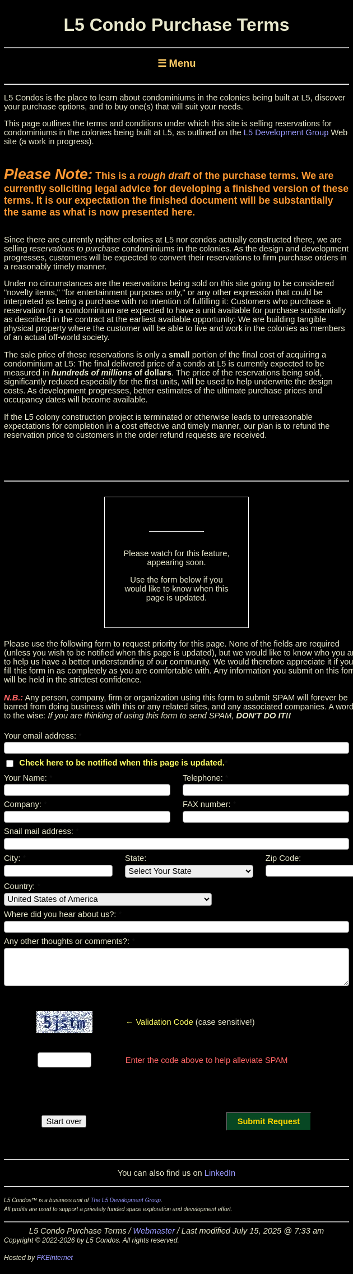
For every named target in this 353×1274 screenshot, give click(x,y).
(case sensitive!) (190, 1022)
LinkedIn (220, 1172)
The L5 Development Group (125, 1200)
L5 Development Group (286, 132)
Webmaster (154, 1230)
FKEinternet (54, 1258)
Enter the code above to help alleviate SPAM (207, 1060)
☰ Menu (176, 63)
